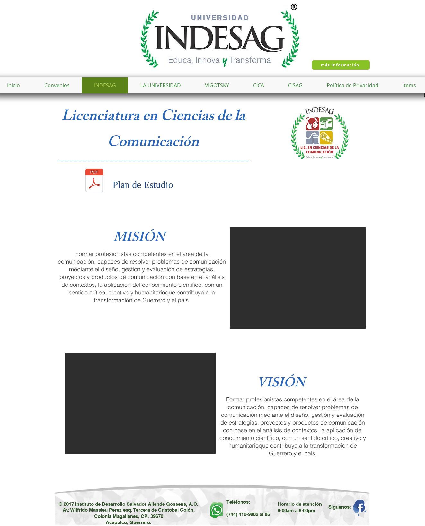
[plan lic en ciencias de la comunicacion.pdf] (94, 181)
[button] (160, 85)
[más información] (341, 65)
